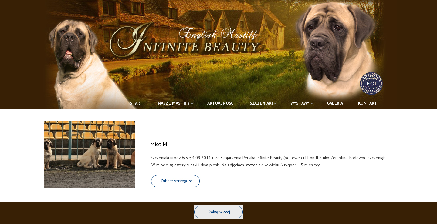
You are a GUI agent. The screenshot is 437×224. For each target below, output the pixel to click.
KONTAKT (367, 103)
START (136, 103)
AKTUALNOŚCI (221, 103)
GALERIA (335, 103)
